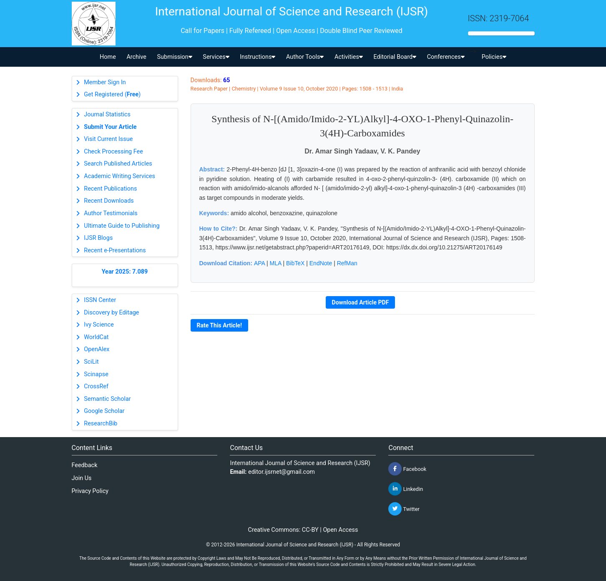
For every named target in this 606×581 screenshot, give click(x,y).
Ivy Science (99, 324)
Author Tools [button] (305, 56)
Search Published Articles (118, 163)
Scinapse (96, 374)
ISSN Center (100, 300)
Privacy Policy (90, 491)
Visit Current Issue (108, 139)
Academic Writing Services (119, 176)
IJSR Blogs (98, 237)
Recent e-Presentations (115, 250)
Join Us (82, 478)
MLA (276, 263)
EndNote (320, 263)
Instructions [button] (257, 56)
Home (108, 56)
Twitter (403, 509)
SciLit (91, 361)
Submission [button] (174, 56)
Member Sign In (105, 82)
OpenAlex (96, 349)
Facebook (407, 468)
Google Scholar (104, 411)
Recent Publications (110, 188)
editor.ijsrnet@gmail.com (281, 471)
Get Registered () (112, 94)
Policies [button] (494, 56)
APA (259, 263)
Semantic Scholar (107, 398)
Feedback (85, 465)
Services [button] (216, 56)
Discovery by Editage (111, 312)
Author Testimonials (110, 213)
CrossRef (96, 386)
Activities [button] (348, 56)
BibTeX (295, 263)
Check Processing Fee (113, 151)
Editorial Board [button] (394, 56)
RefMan (347, 263)
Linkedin (405, 488)
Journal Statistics (107, 114)
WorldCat (96, 337)
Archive (136, 56)
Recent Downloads (108, 200)
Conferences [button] (446, 56)
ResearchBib (100, 423)
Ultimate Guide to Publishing (121, 225)
